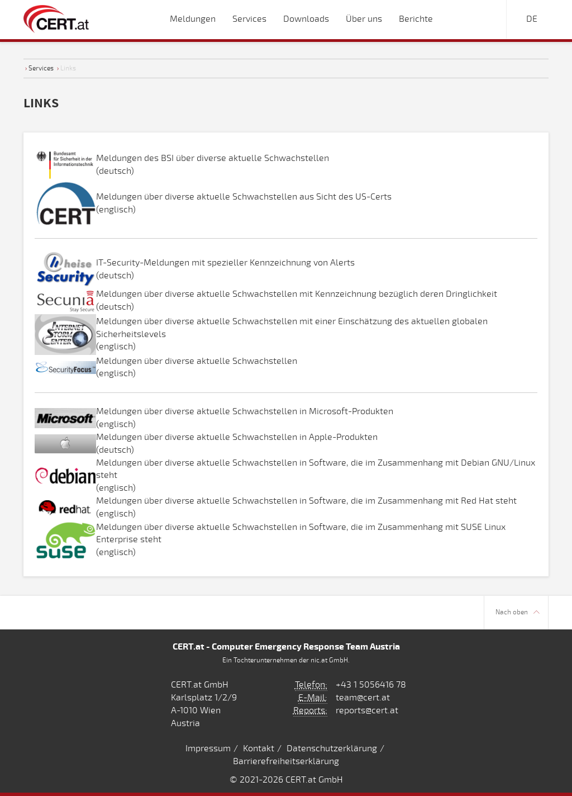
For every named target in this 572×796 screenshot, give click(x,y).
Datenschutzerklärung (332, 748)
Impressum (208, 748)
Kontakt (258, 748)
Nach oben (517, 612)
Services (41, 68)
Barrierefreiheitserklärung (286, 761)
